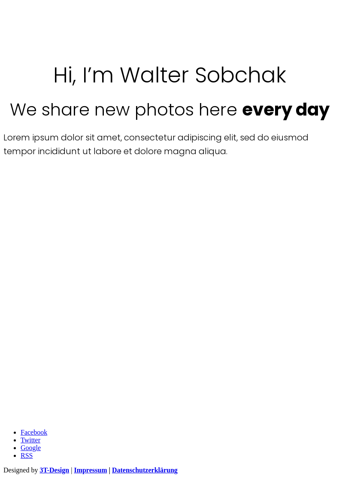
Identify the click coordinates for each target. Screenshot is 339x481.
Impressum (90, 470)
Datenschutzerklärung (145, 470)
